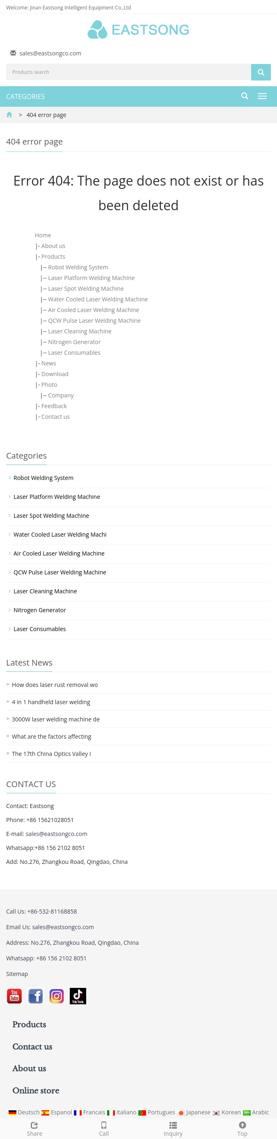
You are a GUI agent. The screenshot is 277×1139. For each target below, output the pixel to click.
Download (55, 374)
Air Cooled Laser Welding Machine (93, 310)
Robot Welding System (78, 267)
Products (53, 256)
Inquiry (173, 1128)
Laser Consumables (74, 352)
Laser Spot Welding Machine (86, 288)
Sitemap (17, 974)
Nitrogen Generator (74, 342)
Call (104, 1128)
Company (60, 395)
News (48, 363)
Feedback (54, 406)
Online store (35, 1090)
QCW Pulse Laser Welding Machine (94, 320)
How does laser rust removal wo (55, 685)
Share (34, 1128)
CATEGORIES (25, 96)
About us (53, 246)
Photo (49, 384)
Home (43, 235)
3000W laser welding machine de (56, 719)
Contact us (55, 416)
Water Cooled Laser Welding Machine (98, 299)
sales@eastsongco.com (51, 53)
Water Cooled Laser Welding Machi (60, 534)
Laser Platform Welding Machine (91, 278)
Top (242, 1128)
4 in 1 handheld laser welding (51, 702)
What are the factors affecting (51, 736)
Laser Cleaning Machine (80, 331)
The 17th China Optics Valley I (51, 754)
